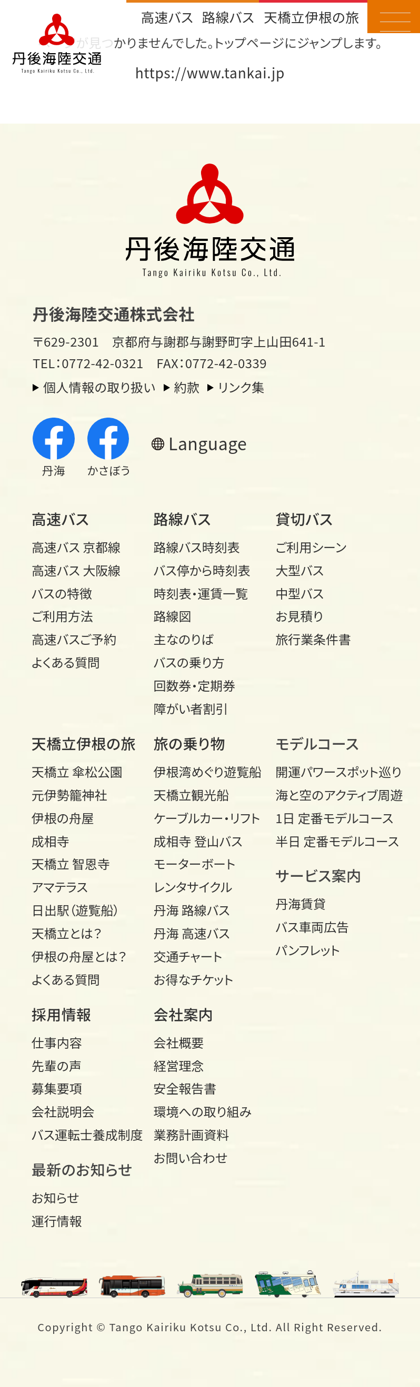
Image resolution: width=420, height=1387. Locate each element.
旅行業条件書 (313, 639)
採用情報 (62, 1014)
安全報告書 (185, 1088)
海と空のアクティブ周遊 (330, 794)
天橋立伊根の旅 (311, 16)
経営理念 (179, 1065)
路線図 (173, 615)
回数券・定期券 (195, 685)
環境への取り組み (203, 1111)
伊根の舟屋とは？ (79, 956)
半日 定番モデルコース (330, 841)
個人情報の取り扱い (99, 387)
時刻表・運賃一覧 (201, 593)
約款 (187, 387)
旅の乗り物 (189, 743)
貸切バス (304, 518)
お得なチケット (194, 979)
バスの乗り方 (189, 662)
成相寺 (50, 841)
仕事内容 (57, 1042)
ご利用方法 (62, 615)
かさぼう (109, 448)
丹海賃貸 (300, 903)
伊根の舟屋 (63, 817)
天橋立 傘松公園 (77, 771)
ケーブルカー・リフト (207, 817)
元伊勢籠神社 (69, 794)
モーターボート (195, 863)
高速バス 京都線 (76, 547)
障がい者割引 (191, 708)
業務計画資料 (191, 1134)
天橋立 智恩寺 (71, 863)
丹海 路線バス (192, 909)
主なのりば (184, 639)
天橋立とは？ (67, 933)
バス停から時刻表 (202, 570)
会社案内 (184, 1014)
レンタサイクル (193, 886)
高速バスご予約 (74, 639)
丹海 (54, 448)
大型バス (299, 570)
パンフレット (307, 949)
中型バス (299, 593)
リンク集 (241, 387)
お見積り (299, 615)
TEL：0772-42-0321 (88, 362)
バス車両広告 (312, 926)
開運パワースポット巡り (330, 771)
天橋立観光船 (191, 794)
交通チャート (188, 956)
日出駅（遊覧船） (76, 909)
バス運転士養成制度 (87, 1134)
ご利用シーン (310, 547)
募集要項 (57, 1088)
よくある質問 (66, 662)
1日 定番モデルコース (330, 817)
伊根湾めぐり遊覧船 (208, 771)
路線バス (228, 16)
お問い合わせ (191, 1157)
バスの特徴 (62, 593)
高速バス (167, 16)
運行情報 (57, 1220)
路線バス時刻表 (197, 547)
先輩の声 (57, 1065)
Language (207, 443)
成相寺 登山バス (198, 841)
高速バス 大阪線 (76, 570)
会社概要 (179, 1042)
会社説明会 (63, 1111)
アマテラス (60, 886)
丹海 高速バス (192, 933)
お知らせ (55, 1197)
